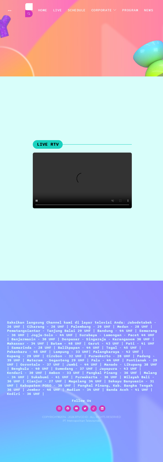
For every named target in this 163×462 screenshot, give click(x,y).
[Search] (29, 6)
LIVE (57, 10)
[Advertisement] (81, 100)
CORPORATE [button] (101, 10)
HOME (42, 10)
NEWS (148, 10)
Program (130, 10)
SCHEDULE (77, 10)
